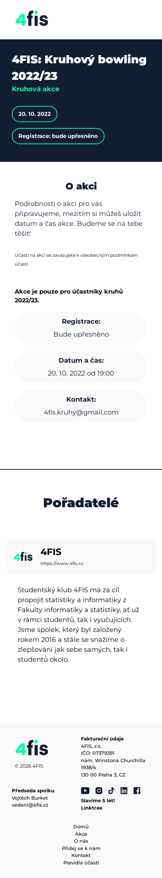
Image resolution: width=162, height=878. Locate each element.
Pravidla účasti (81, 862)
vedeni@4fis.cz (30, 805)
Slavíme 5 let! (98, 800)
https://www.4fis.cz (61, 563)
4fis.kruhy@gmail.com (81, 412)
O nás (81, 841)
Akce (81, 834)
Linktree (91, 808)
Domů (81, 826)
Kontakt (81, 855)
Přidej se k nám (81, 848)
